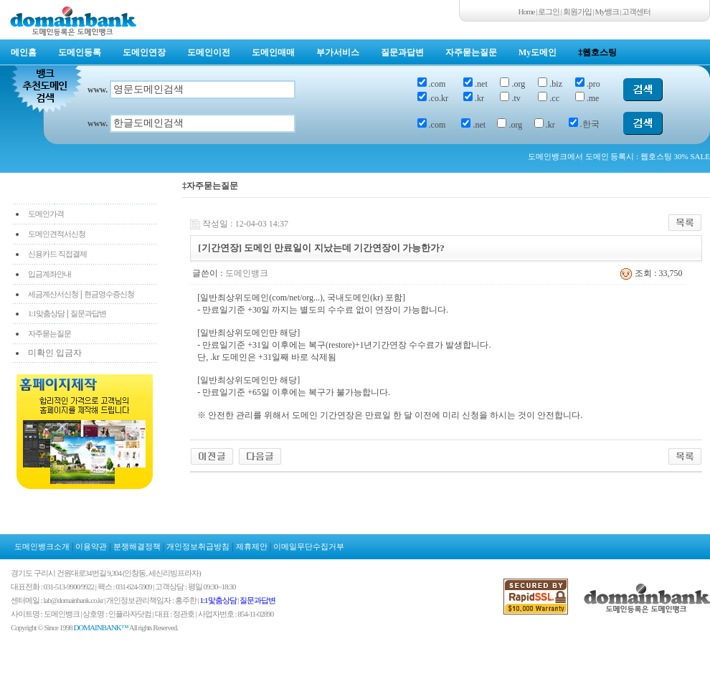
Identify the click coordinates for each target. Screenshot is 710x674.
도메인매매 (273, 52)
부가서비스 (337, 52)
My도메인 (538, 52)
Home (527, 11)
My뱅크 (607, 11)
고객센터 (636, 11)
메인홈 (24, 52)
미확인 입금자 (55, 353)
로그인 (548, 11)
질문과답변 (402, 52)
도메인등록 (79, 52)
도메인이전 (208, 52)
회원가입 (577, 11)
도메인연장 (144, 52)
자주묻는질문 (471, 52)
